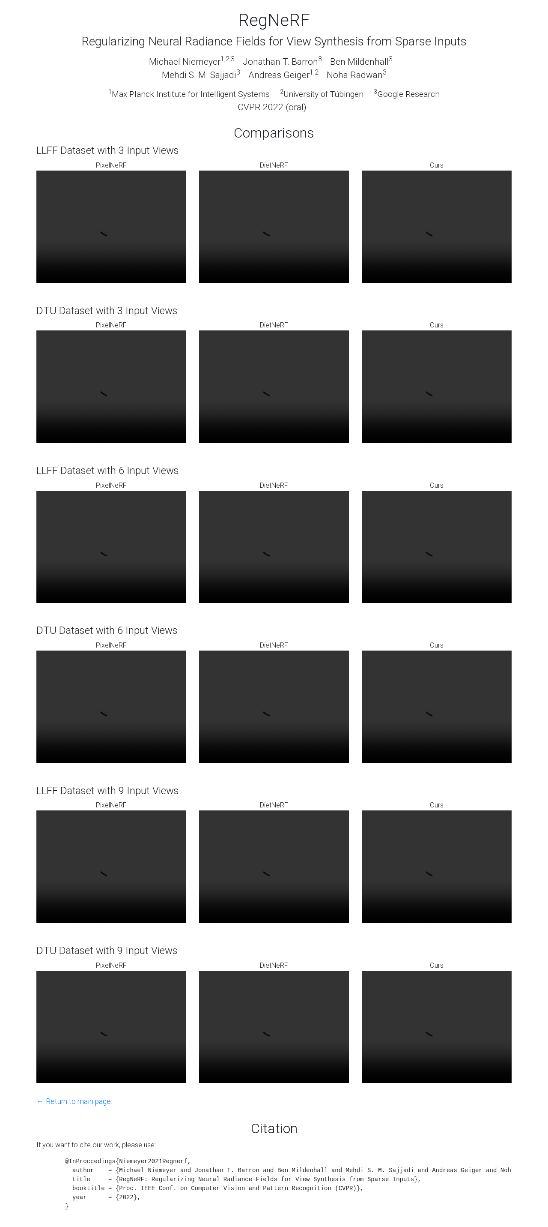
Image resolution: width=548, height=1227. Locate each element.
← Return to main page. (74, 1101)
